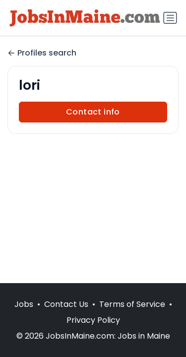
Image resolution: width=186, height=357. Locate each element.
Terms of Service (132, 304)
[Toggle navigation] (170, 17)
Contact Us (66, 304)
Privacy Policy (93, 320)
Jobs (23, 304)
